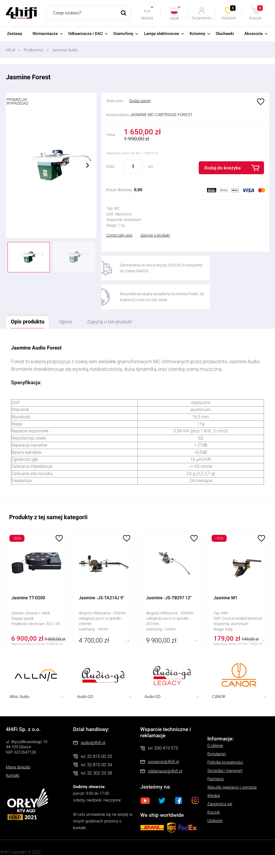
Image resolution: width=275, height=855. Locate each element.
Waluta (147, 18)
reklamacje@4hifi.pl (165, 749)
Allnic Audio (19, 674)
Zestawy (14, 33)
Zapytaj (121, 300)
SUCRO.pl (28, 843)
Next (87, 165)
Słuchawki (225, 33)
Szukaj (124, 13)
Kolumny (197, 33)
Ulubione (228, 13)
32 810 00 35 (99, 734)
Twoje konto (201, 18)
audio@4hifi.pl (93, 720)
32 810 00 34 (99, 743)
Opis (30, 299)
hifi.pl (10, 50)
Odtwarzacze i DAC (85, 33)
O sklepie (215, 723)
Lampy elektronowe (161, 33)
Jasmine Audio (65, 50)
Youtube (145, 778)
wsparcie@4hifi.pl (163, 740)
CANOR (219, 674)
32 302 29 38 (99, 751)
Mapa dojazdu (18, 745)
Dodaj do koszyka (222, 167)
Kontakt (12, 753)
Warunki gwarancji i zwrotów (232, 765)
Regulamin (216, 731)
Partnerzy (215, 756)
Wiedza (213, 773)
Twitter (162, 778)
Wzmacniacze (45, 33)
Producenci (33, 50)
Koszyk (256, 13)
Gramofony (123, 33)
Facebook (178, 778)
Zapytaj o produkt (155, 235)
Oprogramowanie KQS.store (24, 837)
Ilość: (110, 166)
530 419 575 (166, 726)
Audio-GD (85, 674)
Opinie (72, 300)
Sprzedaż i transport (225, 748)
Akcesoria (253, 33)
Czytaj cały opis (119, 235)
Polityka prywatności (225, 740)
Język (174, 18)
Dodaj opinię (140, 101)
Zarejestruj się (219, 781)
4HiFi (21, 13)
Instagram (195, 778)
